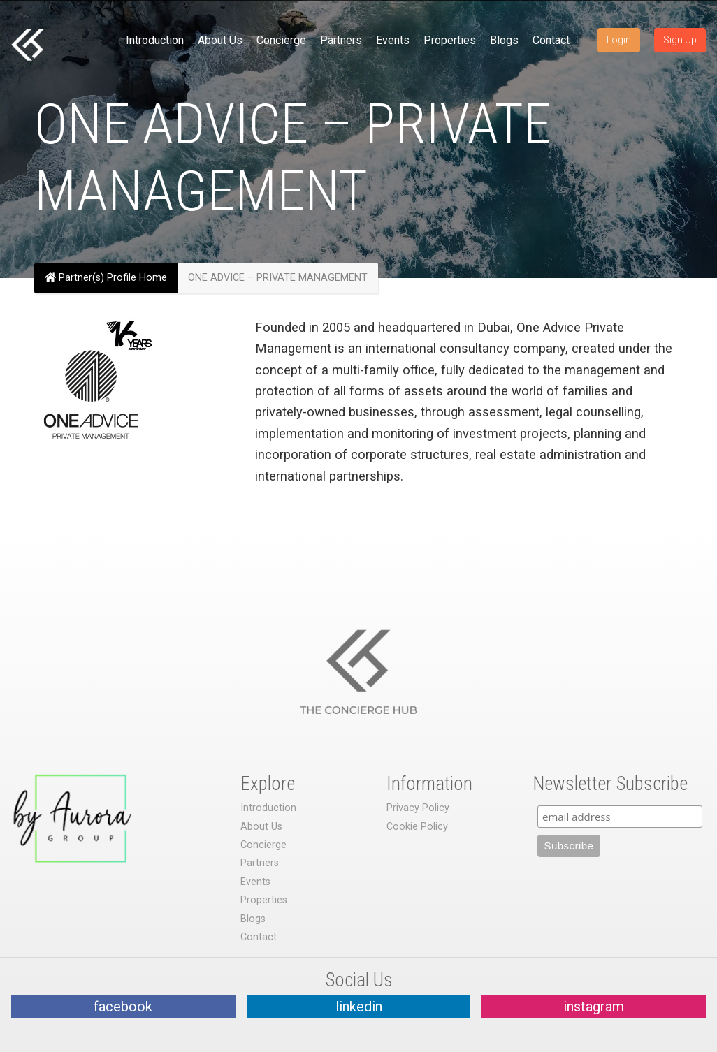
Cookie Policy (417, 827)
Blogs (504, 40)
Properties (449, 40)
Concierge (281, 40)
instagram (593, 1006)
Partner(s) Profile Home (106, 278)
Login (619, 39)
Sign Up (680, 39)
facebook (123, 1006)
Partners (341, 40)
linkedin (358, 1006)
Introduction (155, 40)
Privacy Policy (417, 808)
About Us (220, 40)
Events (393, 40)
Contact (551, 40)
